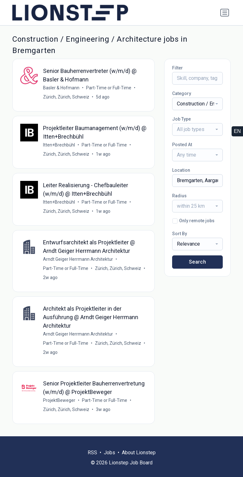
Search (197, 262)
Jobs (109, 453)
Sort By (179, 233)
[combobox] (197, 104)
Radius (179, 195)
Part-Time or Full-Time (108, 87)
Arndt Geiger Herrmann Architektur (78, 259)
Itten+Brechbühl (59, 144)
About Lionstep (139, 453)
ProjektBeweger (59, 400)
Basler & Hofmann (61, 87)
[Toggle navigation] (225, 13)
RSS (92, 453)
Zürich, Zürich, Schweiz (66, 96)
